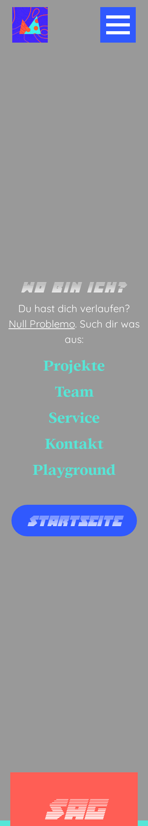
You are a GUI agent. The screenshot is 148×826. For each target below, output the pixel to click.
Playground (74, 470)
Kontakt (74, 443)
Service (74, 417)
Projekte (74, 365)
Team (74, 391)
